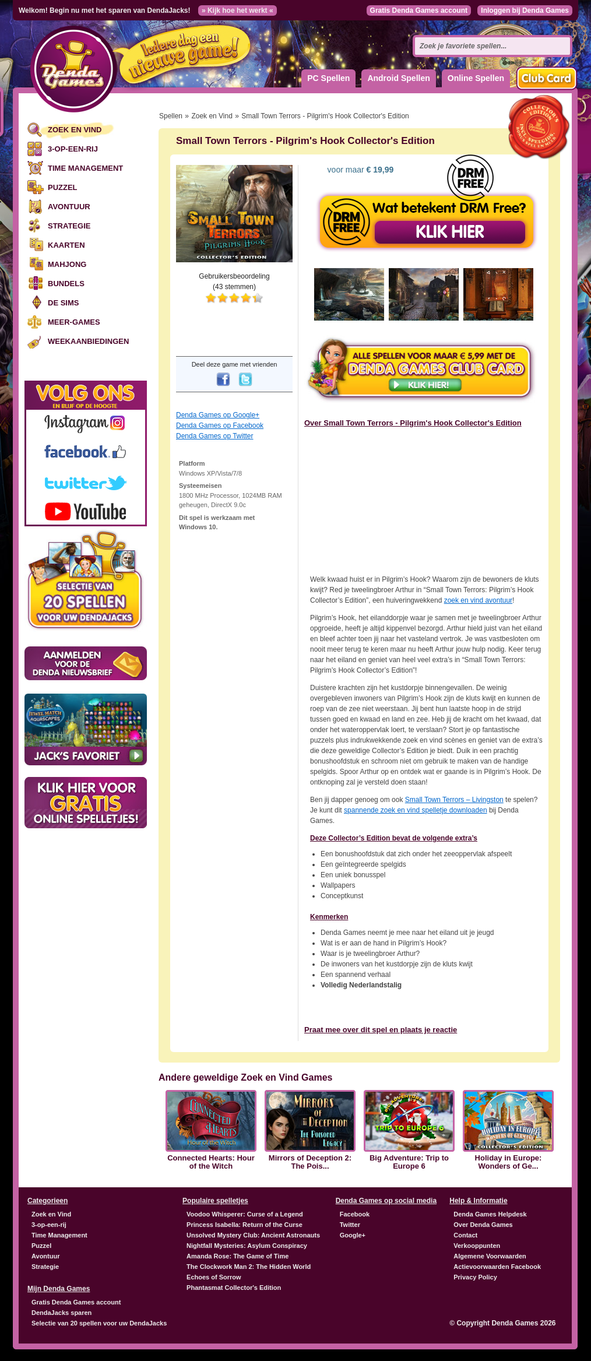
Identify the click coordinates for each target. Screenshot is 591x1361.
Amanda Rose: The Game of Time (238, 1256)
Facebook (355, 1214)
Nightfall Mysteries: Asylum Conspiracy (247, 1245)
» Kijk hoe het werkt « (237, 10)
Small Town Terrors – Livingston (454, 800)
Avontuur (69, 206)
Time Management (85, 168)
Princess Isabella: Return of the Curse (244, 1224)
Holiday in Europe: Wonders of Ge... (508, 1162)
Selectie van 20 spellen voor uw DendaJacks (99, 1323)
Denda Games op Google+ (217, 415)
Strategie (69, 225)
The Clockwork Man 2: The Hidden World (249, 1266)
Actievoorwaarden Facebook (497, 1266)
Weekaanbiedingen (88, 341)
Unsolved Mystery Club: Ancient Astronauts (253, 1235)
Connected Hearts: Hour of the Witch (211, 1162)
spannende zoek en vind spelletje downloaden (415, 810)
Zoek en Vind (74, 129)
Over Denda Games (483, 1224)
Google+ (352, 1235)
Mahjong (67, 264)
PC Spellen (328, 78)
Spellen (170, 116)
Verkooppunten (476, 1245)
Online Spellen (476, 78)
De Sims (63, 302)
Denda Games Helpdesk (489, 1214)
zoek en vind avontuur (478, 600)
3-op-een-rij (73, 149)
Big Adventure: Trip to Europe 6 (409, 1162)
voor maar (359, 169)
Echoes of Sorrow (214, 1277)
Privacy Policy (475, 1277)
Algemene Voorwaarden (489, 1256)
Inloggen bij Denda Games (525, 10)
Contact (465, 1235)
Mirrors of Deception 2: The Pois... (310, 1162)
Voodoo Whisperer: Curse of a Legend (245, 1214)
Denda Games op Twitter (215, 436)
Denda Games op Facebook (219, 425)
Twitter (350, 1224)
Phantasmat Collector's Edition (234, 1287)
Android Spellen (398, 78)
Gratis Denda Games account (418, 10)
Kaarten (66, 245)
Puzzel (63, 187)
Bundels (66, 283)
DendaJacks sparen (61, 1312)
